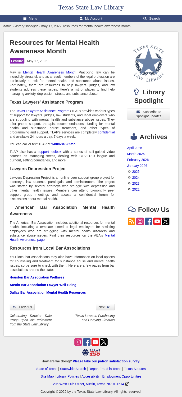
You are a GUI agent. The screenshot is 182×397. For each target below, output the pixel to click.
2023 (136, 183)
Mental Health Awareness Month (49, 72)
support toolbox (49, 152)
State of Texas (46, 369)
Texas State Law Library (91, 7)
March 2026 (136, 154)
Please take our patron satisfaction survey (106, 361)
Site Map (47, 376)
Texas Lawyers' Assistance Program (42, 111)
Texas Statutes (135, 369)
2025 (136, 171)
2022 (136, 189)
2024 (136, 177)
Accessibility (91, 376)
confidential (106, 132)
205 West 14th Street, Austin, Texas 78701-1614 (88, 384)
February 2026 (138, 160)
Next (105, 307)
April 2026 (134, 148)
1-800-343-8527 (63, 144)
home (7, 26)
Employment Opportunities (121, 376)
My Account (91, 18)
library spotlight (26, 26)
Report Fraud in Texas (105, 369)
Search (151, 18)
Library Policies (67, 376)
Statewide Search (73, 369)
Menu (30, 18)
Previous (22, 307)
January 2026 (137, 166)
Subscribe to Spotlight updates (148, 114)
